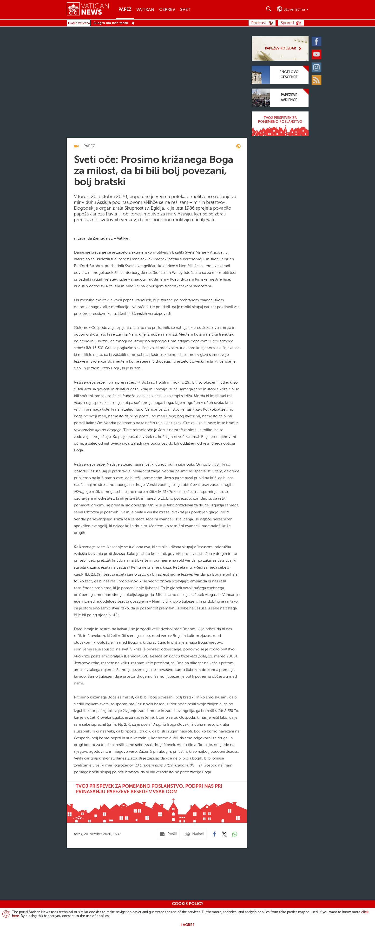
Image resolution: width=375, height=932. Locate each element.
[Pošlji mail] (168, 834)
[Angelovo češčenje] (280, 75)
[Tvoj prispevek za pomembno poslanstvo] (280, 123)
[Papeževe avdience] (280, 98)
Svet (185, 9)
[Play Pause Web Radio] (134, 23)
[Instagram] (317, 67)
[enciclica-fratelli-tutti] (238, 147)
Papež (125, 9)
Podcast (258, 23)
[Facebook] (317, 41)
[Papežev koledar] (280, 48)
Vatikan (145, 9)
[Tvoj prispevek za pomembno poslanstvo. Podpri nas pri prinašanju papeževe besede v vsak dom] (157, 802)
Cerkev (167, 9)
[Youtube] (317, 54)
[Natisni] (194, 834)
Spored (287, 23)
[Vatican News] (91, 9)
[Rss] (317, 79)
